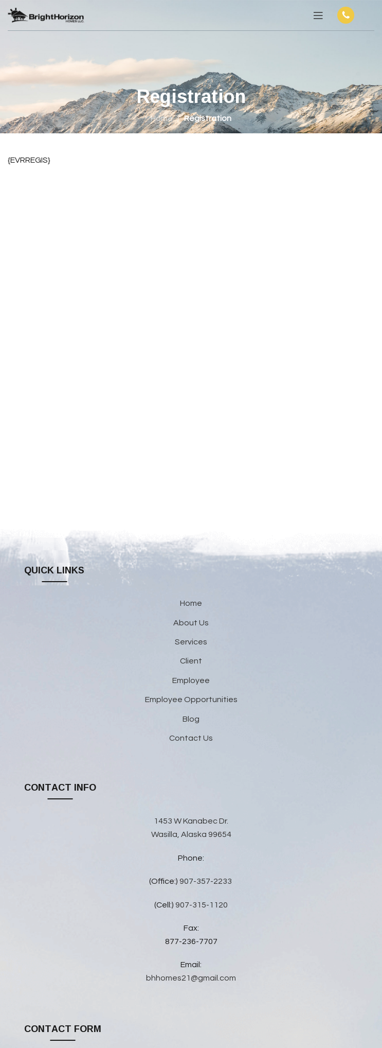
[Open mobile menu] (318, 15)
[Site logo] (46, 15)
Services (191, 642)
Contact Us (191, 738)
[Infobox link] (354, 15)
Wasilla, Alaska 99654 (191, 834)
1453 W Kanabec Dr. (191, 821)
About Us (191, 623)
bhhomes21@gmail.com (191, 978)
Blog (191, 719)
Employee (191, 680)
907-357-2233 (206, 881)
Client (191, 661)
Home (162, 118)
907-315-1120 (201, 905)
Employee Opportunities (191, 699)
